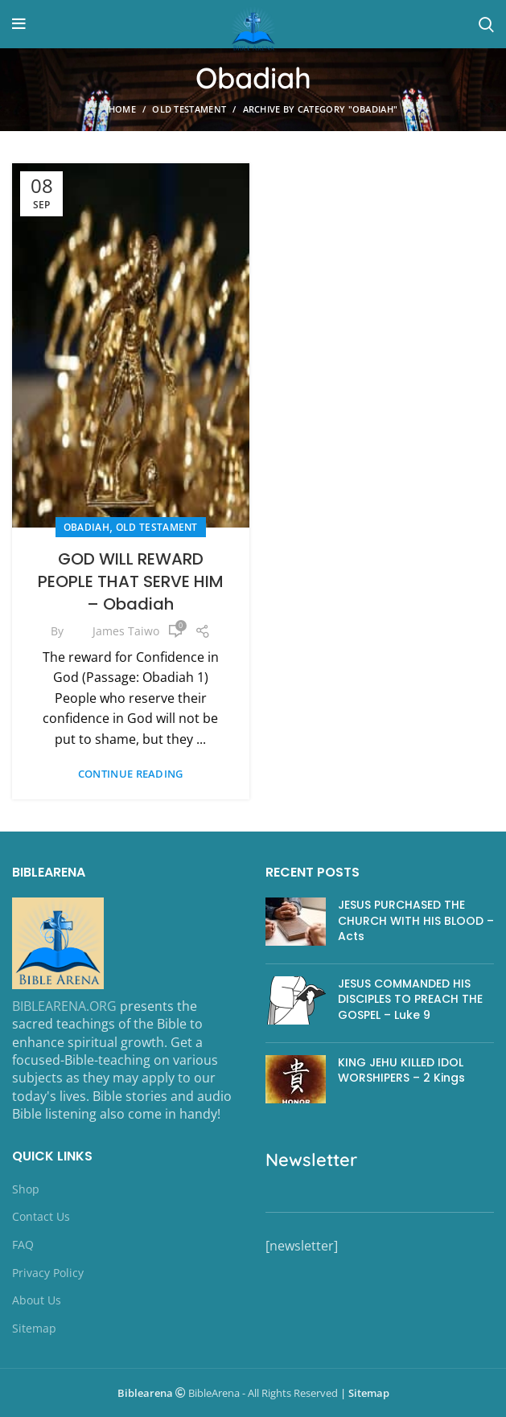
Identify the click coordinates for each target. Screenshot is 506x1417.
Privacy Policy (48, 1272)
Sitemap (34, 1328)
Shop (25, 1189)
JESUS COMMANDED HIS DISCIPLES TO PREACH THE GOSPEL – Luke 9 (410, 999)
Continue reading (130, 774)
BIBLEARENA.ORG (64, 1006)
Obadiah (86, 527)
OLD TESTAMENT (189, 109)
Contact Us (41, 1216)
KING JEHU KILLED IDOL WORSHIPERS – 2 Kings (401, 1070)
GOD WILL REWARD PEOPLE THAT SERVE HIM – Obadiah (131, 581)
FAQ (23, 1244)
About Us (36, 1300)
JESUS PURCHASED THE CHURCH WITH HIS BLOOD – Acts (416, 920)
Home (122, 109)
